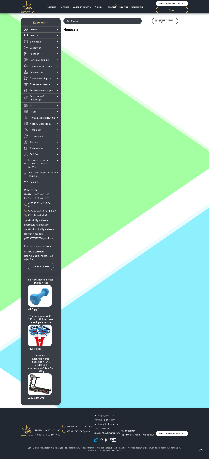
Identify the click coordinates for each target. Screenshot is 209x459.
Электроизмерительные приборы (40, 174)
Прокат (172, 10)
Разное (31, 182)
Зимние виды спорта (38, 90)
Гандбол (31, 54)
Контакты (137, 6)
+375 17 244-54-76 (35, 215)
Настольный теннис (38, 66)
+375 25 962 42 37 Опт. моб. (38, 205)
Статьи (123, 6)
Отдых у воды (34, 136)
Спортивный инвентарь (34, 98)
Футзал (31, 35)
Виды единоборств (37, 78)
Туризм (31, 105)
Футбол (31, 29)
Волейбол (32, 41)
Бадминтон (33, 72)
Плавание (32, 130)
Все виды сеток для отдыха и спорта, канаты (37, 163)
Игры (30, 111)
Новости (111, 6)
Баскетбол (32, 48)
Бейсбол (31, 154)
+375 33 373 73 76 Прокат (40, 210)
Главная (51, 6)
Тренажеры (33, 148)
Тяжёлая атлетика (37, 84)
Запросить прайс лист (163, 21)
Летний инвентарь (37, 124)
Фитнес (31, 142)
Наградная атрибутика (39, 118)
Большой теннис (36, 60)
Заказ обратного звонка (171, 3)
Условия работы (82, 6)
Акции (98, 6)
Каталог (64, 6)
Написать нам (41, 266)
